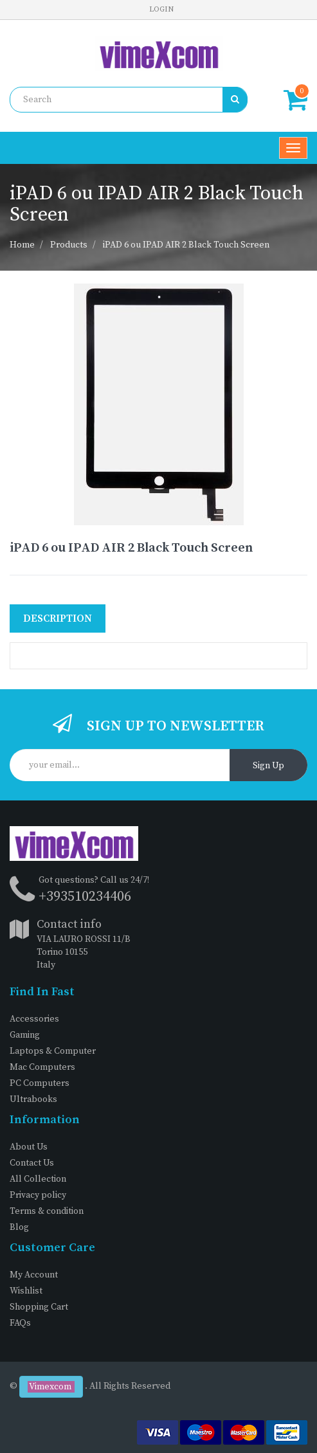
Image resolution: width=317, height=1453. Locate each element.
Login (161, 9)
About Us (29, 1147)
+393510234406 (85, 896)
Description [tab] (57, 618)
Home (22, 245)
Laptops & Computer (53, 1051)
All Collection (38, 1179)
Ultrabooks (33, 1099)
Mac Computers (42, 1067)
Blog (19, 1227)
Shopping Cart (39, 1307)
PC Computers (39, 1083)
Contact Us (32, 1163)
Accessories (34, 1019)
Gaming (25, 1035)
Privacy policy (38, 1195)
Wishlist (26, 1291)
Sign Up (268, 766)
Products (68, 245)
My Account (34, 1275)
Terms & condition (47, 1211)
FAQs (20, 1323)
